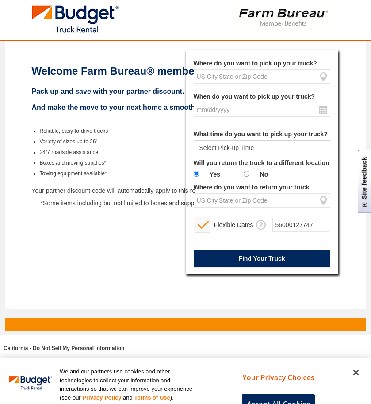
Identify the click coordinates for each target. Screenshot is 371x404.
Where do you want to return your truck (252, 187)
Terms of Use (152, 399)
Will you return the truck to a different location (261, 162)
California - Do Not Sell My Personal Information (64, 348)
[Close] (356, 375)
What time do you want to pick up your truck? (261, 134)
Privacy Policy (101, 399)
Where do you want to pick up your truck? (255, 63)
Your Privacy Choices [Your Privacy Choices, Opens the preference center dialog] (278, 380)
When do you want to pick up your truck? (254, 96)
